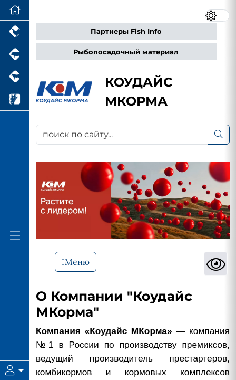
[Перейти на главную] (15, 10)
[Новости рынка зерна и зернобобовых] (15, 99)
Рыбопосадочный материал (126, 52)
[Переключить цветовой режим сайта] (217, 16)
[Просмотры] (216, 264)
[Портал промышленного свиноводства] (15, 54)
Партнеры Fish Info (126, 31)
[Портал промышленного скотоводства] (15, 76)
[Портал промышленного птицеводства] (15, 32)
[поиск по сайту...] (122, 135)
